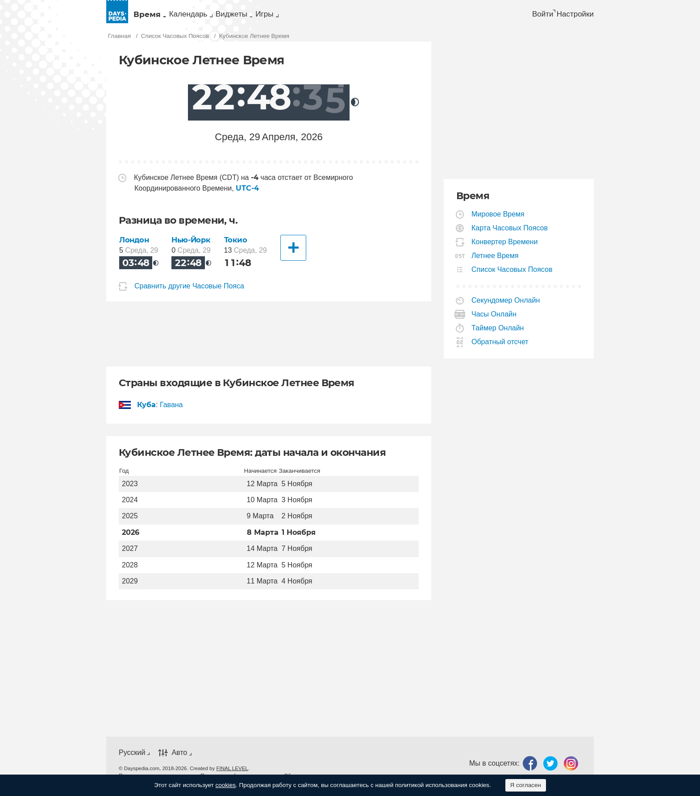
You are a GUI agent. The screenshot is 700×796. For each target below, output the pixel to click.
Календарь (223, 16)
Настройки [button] (572, 16)
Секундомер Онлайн (506, 307)
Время (158, 16)
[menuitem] (159, 16)
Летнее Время (495, 262)
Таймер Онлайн (498, 334)
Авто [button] (179, 759)
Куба (147, 411)
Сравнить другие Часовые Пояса (189, 292)
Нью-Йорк (192, 246)
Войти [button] (525, 16)
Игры (346, 16)
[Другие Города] (296, 254)
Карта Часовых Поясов (510, 234)
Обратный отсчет (500, 348)
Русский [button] (132, 759)
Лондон (135, 246)
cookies (225, 785)
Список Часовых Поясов (512, 276)
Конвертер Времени (505, 248)
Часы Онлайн (494, 321)
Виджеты (290, 16)
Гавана (171, 411)
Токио (239, 246)
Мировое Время (498, 221)
